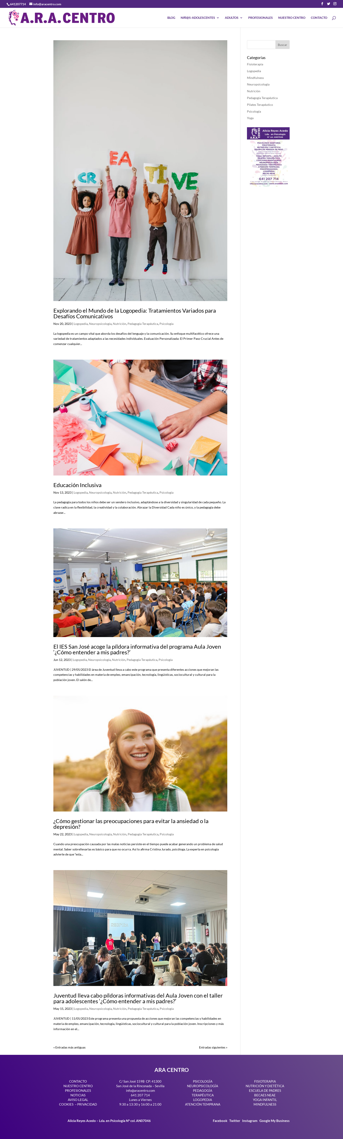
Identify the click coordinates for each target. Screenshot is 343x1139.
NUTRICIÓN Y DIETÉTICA (265, 1086)
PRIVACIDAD (87, 1104)
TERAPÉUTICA (203, 1095)
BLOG (171, 17)
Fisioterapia (255, 64)
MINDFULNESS (265, 1104)
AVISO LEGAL (78, 1100)
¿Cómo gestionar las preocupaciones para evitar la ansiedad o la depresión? (130, 823)
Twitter (235, 1121)
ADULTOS (231, 17)
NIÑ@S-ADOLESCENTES (198, 17)
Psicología (166, 324)
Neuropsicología (100, 324)
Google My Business (274, 1121)
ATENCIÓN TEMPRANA (202, 1104)
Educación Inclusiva (77, 484)
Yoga (250, 118)
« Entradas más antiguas (69, 1047)
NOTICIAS (78, 1095)
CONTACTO (319, 17)
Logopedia (81, 324)
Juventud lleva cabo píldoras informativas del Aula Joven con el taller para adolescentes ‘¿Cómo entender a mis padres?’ (138, 998)
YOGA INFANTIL (265, 1100)
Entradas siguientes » (213, 1047)
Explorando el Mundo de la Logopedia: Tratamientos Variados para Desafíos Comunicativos (134, 313)
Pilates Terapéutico (260, 104)
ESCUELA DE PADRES (265, 1090)
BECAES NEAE (265, 1095)
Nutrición (119, 324)
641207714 (18, 4)
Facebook (220, 1121)
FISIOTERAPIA (265, 1081)
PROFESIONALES (260, 17)
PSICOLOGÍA (202, 1081)
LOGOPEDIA (202, 1100)
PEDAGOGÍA (202, 1090)
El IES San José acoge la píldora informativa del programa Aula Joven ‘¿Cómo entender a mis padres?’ (137, 649)
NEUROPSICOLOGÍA (202, 1086)
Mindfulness (255, 78)
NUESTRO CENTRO (291, 17)
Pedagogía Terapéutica (143, 324)
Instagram (249, 1121)
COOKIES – (68, 1104)
